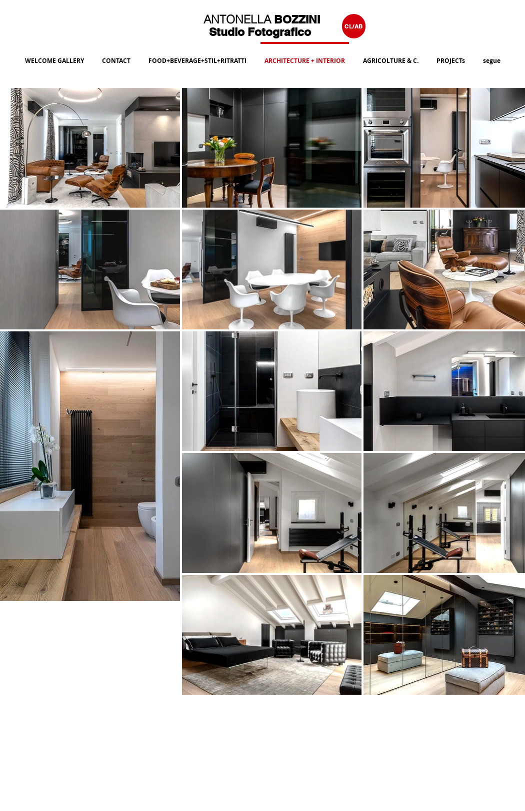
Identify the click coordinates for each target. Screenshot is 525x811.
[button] (198, 56)
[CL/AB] (354, 26)
